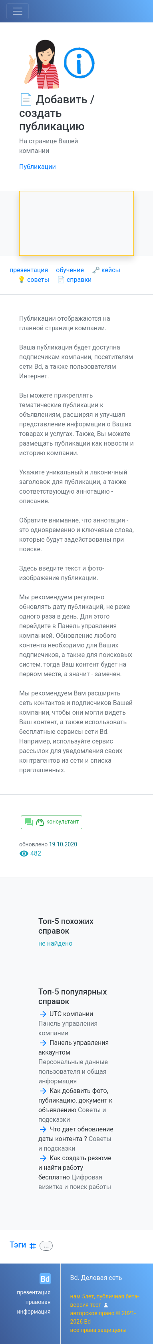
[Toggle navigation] (17, 11)
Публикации (37, 167)
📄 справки (74, 279)
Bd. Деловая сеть (96, 1278)
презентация (29, 270)
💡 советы (33, 279)
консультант (51, 822)
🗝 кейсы (106, 270)
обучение (70, 270)
